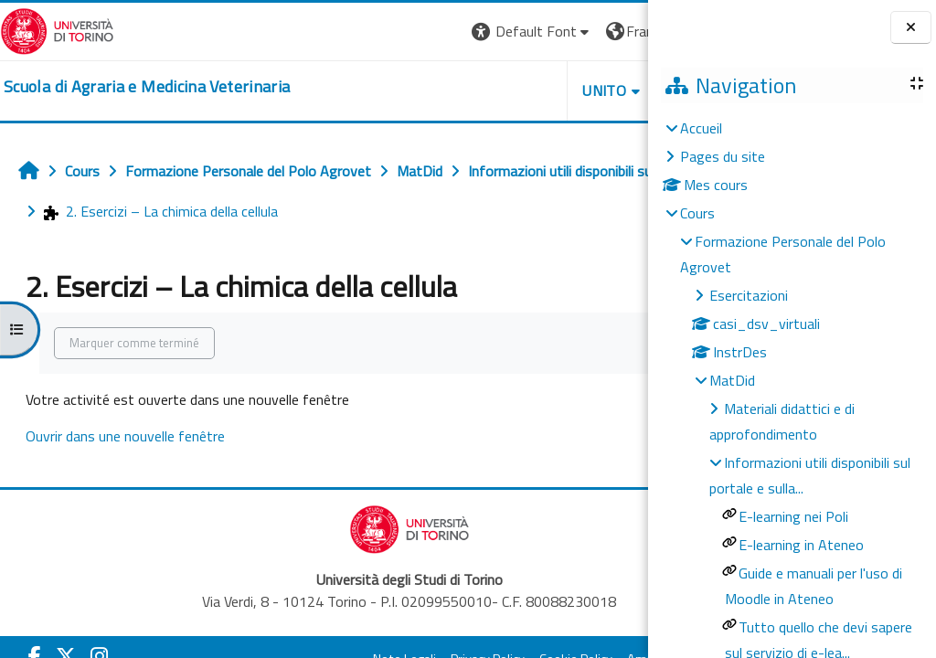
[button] (361, 31)
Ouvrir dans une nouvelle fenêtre (125, 436)
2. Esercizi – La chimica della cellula (471, 211)
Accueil (701, 128)
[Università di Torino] (57, 29)
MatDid (732, 380)
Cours (697, 213)
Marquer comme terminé (134, 343)
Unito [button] (434, 90)
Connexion (602, 31)
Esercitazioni (748, 295)
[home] (147, 87)
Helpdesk (537, 90)
